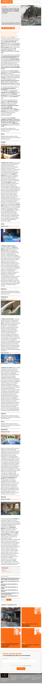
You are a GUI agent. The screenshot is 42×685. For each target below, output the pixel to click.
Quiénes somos (4, 682)
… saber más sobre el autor (6, 573)
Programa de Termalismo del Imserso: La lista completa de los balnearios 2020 (10, 580)
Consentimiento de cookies (36, 681)
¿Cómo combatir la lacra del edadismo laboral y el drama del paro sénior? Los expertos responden (10, 626)
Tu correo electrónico (24, 660)
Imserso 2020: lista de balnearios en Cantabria (9, 586)
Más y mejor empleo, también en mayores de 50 (31, 647)
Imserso (9, 601)
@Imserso (8, 39)
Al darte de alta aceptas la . (21, 667)
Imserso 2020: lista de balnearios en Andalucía (9, 598)
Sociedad (4, 6)
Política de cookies (25, 678)
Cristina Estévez (4, 648)
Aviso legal (13, 678)
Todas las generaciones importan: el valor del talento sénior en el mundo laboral (10, 646)
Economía (4, 623)
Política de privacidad (13, 681)
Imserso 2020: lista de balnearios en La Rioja (10, 583)
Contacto (23, 680)
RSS (32, 678)
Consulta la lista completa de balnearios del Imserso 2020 (10, 34)
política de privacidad (27, 667)
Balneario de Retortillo (11, 301)
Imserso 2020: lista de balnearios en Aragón (9, 589)
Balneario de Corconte (11, 146)
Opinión (23, 624)
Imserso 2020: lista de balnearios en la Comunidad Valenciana (10, 595)
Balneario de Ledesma (14, 354)
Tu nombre (5, 660)
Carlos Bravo (25, 648)
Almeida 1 (13, 501)
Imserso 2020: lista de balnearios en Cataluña (9, 592)
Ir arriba (38, 675)
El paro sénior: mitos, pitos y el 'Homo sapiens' (30, 626)
